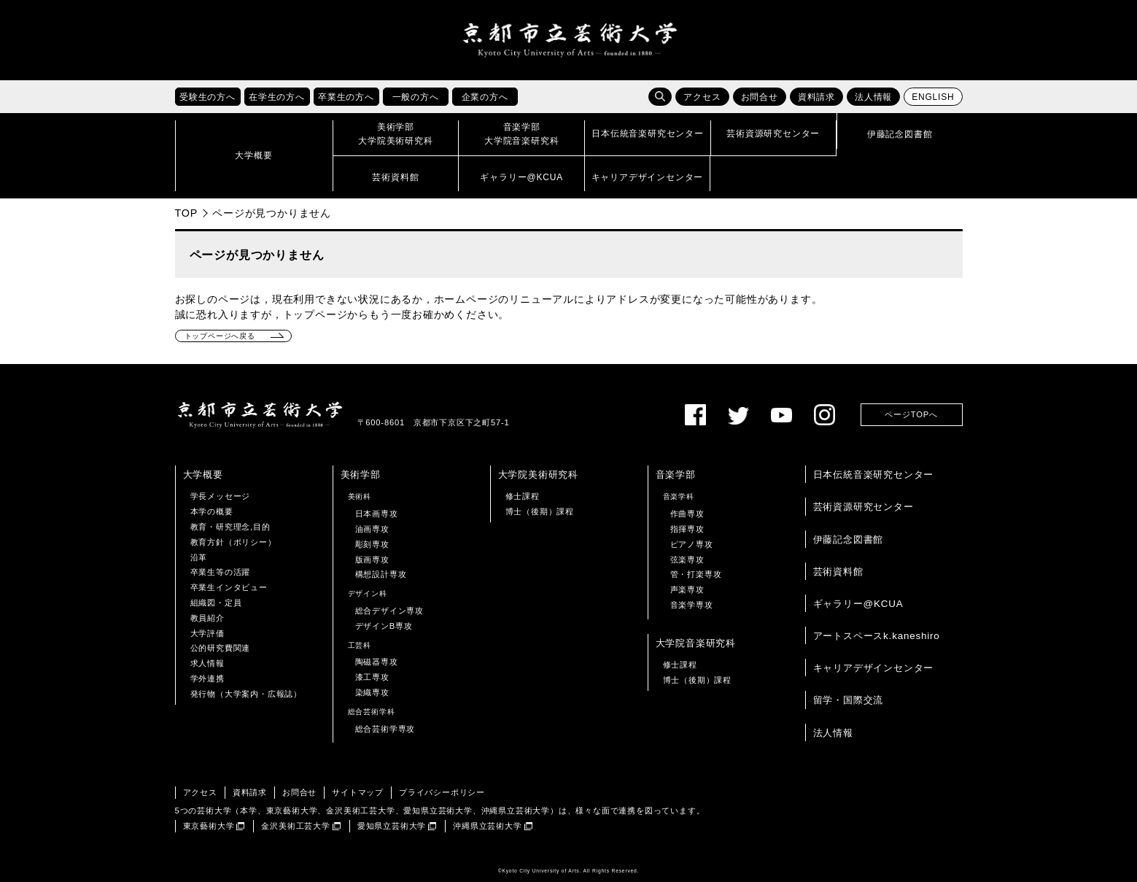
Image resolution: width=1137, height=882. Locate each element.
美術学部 (361, 474)
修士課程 (522, 496)
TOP (186, 213)
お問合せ (759, 97)
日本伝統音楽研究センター (873, 474)
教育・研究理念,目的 (230, 526)
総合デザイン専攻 (389, 610)
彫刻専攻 (372, 544)
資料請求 (816, 97)
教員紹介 (207, 618)
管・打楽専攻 (696, 574)
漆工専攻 (372, 677)
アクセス (702, 97)
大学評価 (207, 633)
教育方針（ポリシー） (233, 542)
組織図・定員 (216, 602)
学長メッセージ (220, 496)
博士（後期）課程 (539, 511)
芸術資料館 (838, 571)
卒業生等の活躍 (220, 572)
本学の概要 (211, 511)
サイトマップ (358, 792)
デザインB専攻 (384, 626)
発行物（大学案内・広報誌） (246, 693)
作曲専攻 (687, 513)
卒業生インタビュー (229, 587)
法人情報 (873, 97)
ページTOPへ (911, 414)
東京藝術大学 (209, 825)
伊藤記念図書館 (848, 539)
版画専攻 (372, 559)
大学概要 (203, 474)
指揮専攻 (687, 529)
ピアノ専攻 (691, 544)
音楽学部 (676, 474)
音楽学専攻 (691, 604)
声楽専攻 (687, 589)
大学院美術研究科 (538, 474)
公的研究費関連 (220, 647)
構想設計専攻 (381, 574)
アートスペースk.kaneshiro (876, 635)
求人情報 (207, 663)
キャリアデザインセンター (873, 667)
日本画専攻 (376, 513)
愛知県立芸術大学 (391, 825)
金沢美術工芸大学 (295, 825)
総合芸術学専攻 (385, 728)
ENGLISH (933, 97)
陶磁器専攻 (376, 661)
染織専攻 (372, 692)
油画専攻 (372, 529)
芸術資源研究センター (863, 506)
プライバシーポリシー (442, 792)
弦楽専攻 (687, 559)
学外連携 (207, 678)
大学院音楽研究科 (696, 643)
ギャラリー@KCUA (858, 603)
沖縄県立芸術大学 (487, 825)
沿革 (199, 557)
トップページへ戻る (220, 336)
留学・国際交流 (848, 700)
